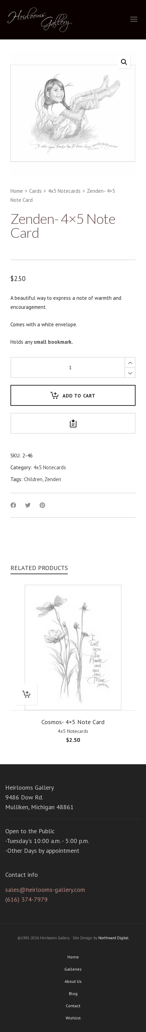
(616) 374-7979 (26, 899)
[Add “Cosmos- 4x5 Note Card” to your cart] (26, 694)
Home (16, 191)
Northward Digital (113, 937)
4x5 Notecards (64, 191)
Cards (35, 191)
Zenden (52, 479)
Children (33, 479)
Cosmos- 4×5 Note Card (73, 722)
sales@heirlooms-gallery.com (45, 890)
